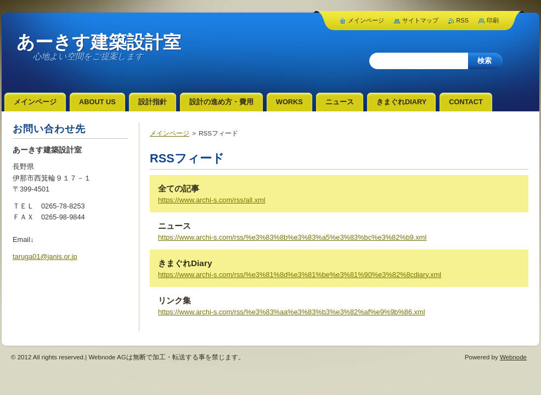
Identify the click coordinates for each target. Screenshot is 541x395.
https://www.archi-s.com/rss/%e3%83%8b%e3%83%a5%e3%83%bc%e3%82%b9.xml (292, 237)
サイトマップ (420, 20)
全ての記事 (178, 188)
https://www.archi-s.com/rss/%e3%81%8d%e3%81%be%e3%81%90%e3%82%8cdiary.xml (299, 274)
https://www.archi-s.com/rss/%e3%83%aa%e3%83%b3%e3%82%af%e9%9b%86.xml (291, 312)
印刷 (493, 20)
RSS (463, 20)
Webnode (513, 357)
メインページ (169, 133)
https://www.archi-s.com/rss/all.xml (212, 200)
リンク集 (174, 300)
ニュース (174, 225)
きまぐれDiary (185, 263)
